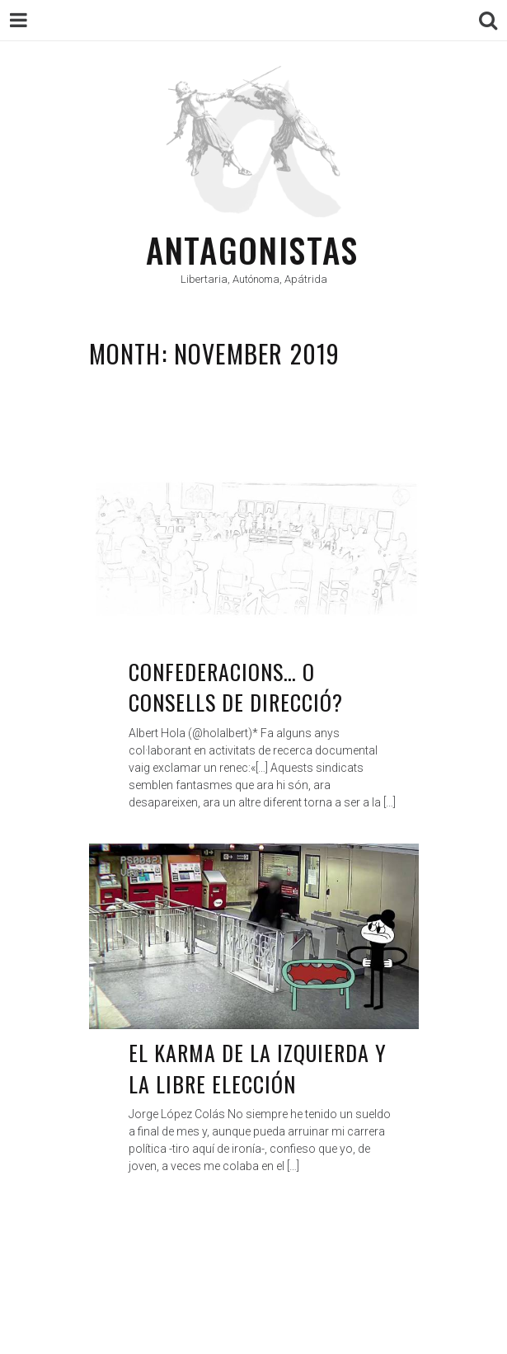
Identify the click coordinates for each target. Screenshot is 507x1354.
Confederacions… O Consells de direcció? (236, 687)
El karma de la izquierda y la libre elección (258, 1068)
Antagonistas (252, 249)
